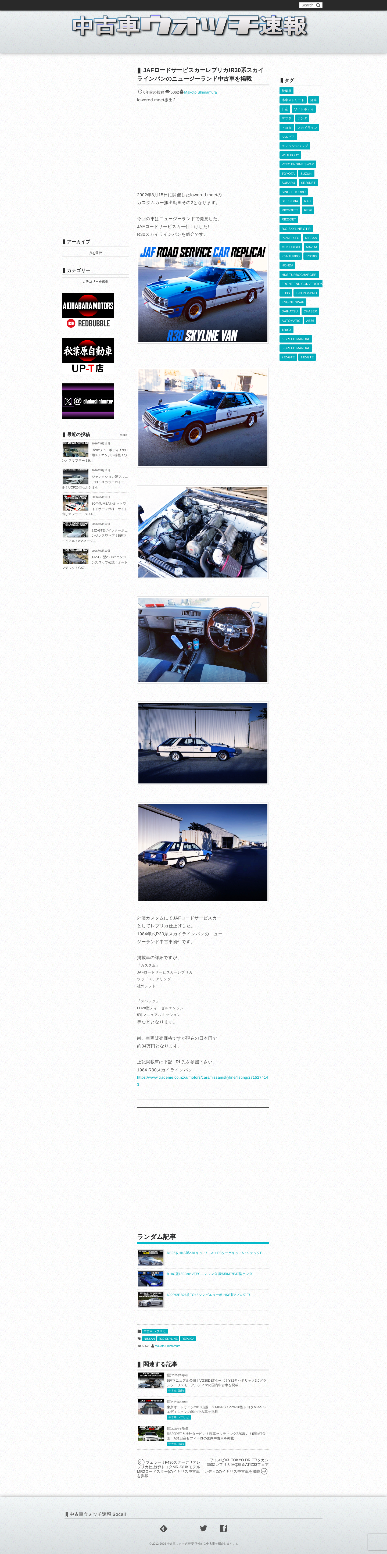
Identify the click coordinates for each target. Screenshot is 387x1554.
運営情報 (162, 5)
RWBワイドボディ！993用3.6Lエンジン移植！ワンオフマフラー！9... (95, 455)
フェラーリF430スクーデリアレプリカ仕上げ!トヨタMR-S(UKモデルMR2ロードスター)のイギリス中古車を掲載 (168, 1469)
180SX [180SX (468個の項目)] (286, 293)
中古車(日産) (176, 1390)
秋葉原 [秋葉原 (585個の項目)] (286, 90)
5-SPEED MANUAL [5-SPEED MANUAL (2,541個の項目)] (296, 309)
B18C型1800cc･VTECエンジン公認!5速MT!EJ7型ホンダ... (211, 1274)
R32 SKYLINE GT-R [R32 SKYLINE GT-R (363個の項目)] (296, 207)
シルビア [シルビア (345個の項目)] (288, 129)
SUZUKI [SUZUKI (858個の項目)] (306, 160)
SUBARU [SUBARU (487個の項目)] (288, 168)
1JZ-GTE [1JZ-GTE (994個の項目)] (307, 317)
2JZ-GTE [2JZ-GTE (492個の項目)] (288, 317)
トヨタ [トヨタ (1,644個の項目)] (287, 121)
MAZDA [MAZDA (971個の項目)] (311, 223)
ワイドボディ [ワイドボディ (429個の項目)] (304, 106)
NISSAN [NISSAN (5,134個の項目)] (311, 215)
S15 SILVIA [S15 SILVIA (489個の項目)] (290, 184)
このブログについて (83, 5)
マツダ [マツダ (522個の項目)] (287, 114)
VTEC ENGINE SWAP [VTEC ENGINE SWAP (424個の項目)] (298, 153)
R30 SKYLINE (168, 1339)
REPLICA (188, 1339)
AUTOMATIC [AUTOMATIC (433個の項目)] (291, 285)
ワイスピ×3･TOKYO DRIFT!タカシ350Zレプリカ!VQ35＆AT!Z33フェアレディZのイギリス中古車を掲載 (236, 1466)
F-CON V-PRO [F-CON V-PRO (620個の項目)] (306, 262)
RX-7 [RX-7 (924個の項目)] (307, 184)
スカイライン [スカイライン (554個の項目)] (307, 121)
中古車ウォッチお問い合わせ (127, 5)
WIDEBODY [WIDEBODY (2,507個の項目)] (290, 145)
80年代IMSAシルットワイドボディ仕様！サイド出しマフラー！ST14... (95, 509)
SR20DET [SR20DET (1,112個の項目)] (308, 168)
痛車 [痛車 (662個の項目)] (313, 98)
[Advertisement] (203, 1169)
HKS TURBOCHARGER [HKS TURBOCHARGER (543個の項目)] (299, 246)
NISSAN (149, 1339)
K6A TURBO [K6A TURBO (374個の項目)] (291, 231)
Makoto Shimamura (200, 92)
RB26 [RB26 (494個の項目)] (308, 192)
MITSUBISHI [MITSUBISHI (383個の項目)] (291, 223)
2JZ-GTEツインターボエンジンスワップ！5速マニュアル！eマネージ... (95, 536)
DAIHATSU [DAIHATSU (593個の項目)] (290, 278)
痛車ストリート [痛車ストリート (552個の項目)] (293, 98)
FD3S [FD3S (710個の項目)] (286, 262)
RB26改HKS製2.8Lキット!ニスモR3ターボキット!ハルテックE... (216, 1253)
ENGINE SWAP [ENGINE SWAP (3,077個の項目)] (293, 270)
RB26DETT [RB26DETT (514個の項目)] (290, 192)
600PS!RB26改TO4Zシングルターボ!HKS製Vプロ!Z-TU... (211, 1295)
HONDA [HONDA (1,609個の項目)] (287, 239)
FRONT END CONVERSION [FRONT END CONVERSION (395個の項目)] (302, 254)
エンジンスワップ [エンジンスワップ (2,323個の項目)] (295, 137)
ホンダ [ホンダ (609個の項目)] (302, 114)
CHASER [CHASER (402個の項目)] (310, 278)
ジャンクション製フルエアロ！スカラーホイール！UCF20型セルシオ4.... (95, 482)
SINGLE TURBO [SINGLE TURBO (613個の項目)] (294, 176)
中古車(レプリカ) (155, 1331)
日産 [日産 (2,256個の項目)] (285, 106)
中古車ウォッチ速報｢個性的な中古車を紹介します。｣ (202, 1543)
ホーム (75, 47)
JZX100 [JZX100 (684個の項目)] (310, 231)
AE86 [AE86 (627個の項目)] (310, 285)
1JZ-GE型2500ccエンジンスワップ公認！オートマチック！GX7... (95, 562)
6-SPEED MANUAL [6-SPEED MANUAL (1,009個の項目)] (296, 301)
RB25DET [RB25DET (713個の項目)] (289, 200)
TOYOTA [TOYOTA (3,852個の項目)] (288, 160)
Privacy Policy (186, 5)
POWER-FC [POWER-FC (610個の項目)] (290, 215)
